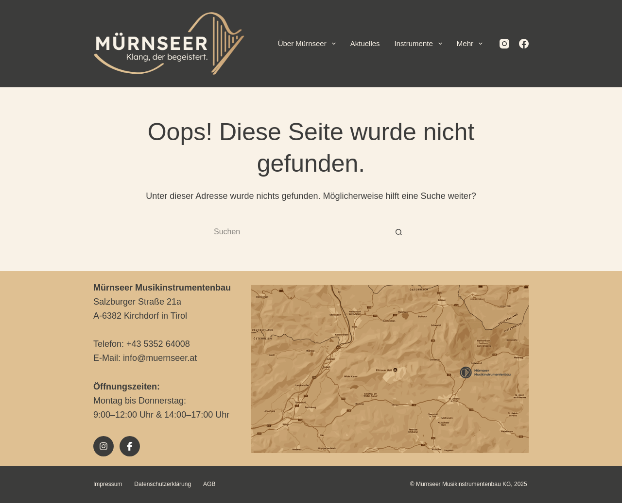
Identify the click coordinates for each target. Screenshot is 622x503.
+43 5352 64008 (158, 344)
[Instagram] (504, 44)
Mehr (471, 43)
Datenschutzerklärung (162, 484)
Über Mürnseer (309, 43)
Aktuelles (365, 43)
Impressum (107, 484)
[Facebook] (524, 44)
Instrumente (420, 43)
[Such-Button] (398, 232)
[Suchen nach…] (301, 232)
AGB (209, 484)
